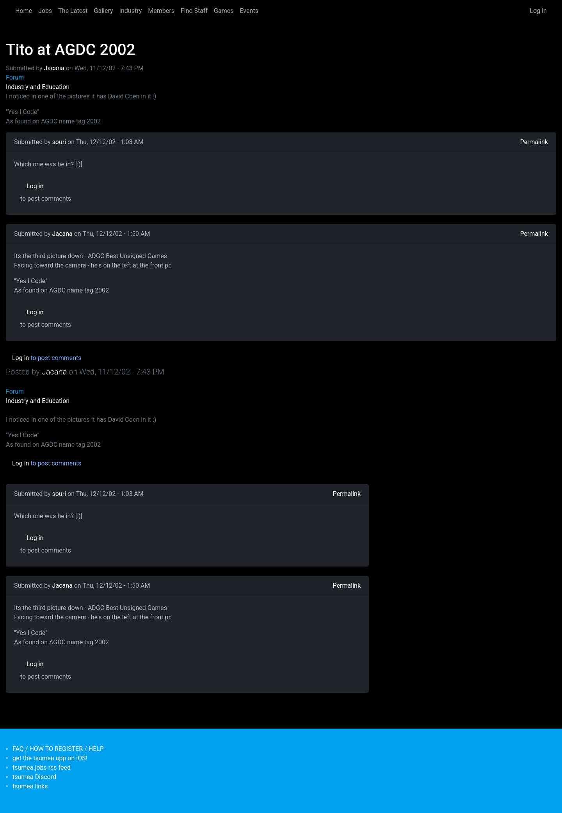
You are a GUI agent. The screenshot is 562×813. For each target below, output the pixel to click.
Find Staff (194, 10)
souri (59, 142)
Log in (538, 10)
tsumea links (30, 786)
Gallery (103, 10)
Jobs (45, 10)
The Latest (72, 10)
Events (249, 10)
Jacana (54, 68)
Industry (130, 10)
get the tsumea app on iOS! (49, 758)
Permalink (534, 142)
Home (23, 10)
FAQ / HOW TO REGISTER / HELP (58, 748)
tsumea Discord (34, 777)
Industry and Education (37, 87)
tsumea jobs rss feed (41, 767)
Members (161, 10)
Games (223, 10)
